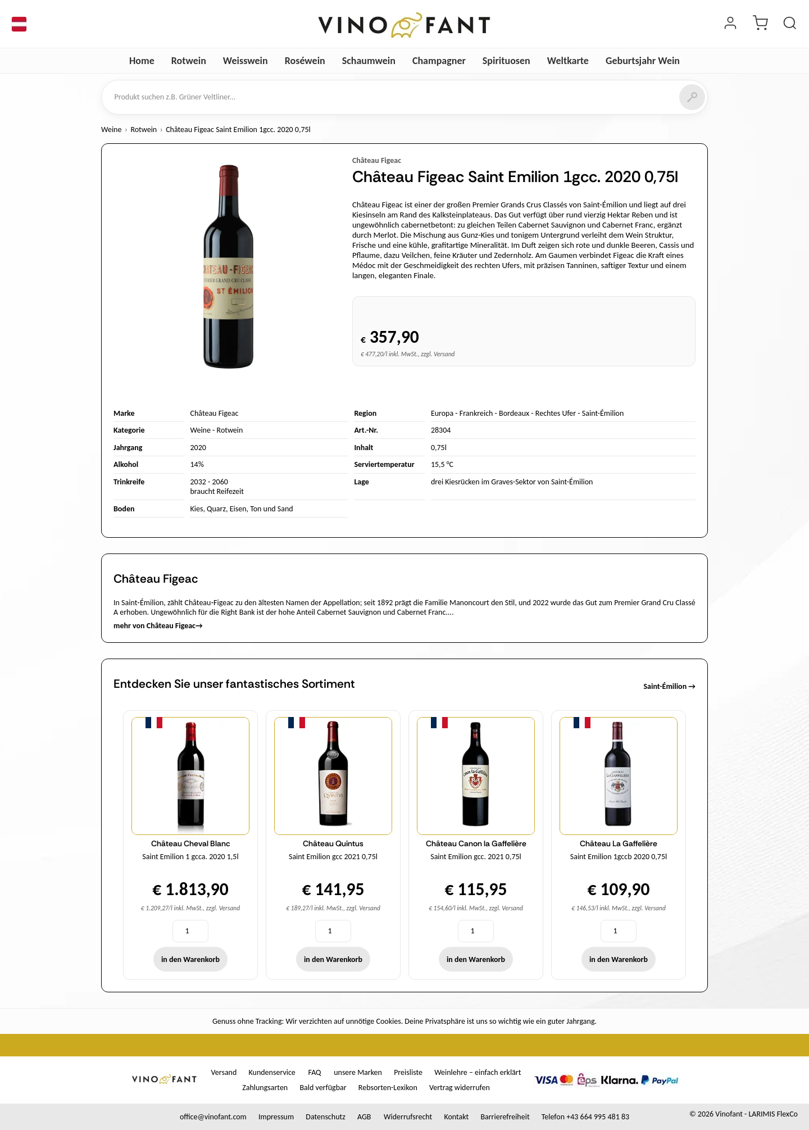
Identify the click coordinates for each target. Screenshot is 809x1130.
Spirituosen (506, 61)
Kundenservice (272, 1072)
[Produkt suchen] (790, 24)
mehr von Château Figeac (158, 625)
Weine (111, 129)
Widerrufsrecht (408, 1117)
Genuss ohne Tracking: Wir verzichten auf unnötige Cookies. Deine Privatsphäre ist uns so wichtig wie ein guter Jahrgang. (404, 1021)
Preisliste (408, 1072)
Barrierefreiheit (504, 1117)
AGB (364, 1117)
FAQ (314, 1072)
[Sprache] (19, 24)
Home (141, 61)
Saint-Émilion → (669, 686)
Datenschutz (325, 1117)
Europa (442, 413)
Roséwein (305, 61)
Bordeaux (514, 413)
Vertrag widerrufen (459, 1087)
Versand (224, 1072)
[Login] (730, 24)
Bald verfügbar (322, 1087)
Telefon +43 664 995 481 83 (585, 1117)
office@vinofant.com (213, 1117)
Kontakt (456, 1117)
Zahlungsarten (265, 1087)
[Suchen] (692, 97)
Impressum (276, 1117)
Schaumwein (369, 61)
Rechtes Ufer (555, 413)
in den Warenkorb (190, 959)
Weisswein (245, 61)
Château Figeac (376, 160)
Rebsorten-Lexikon (387, 1087)
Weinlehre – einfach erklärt (477, 1072)
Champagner (439, 61)
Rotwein (188, 61)
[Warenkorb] (760, 24)
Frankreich (476, 413)
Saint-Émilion (603, 413)
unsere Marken (358, 1072)
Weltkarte (568, 61)
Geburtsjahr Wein (643, 61)
